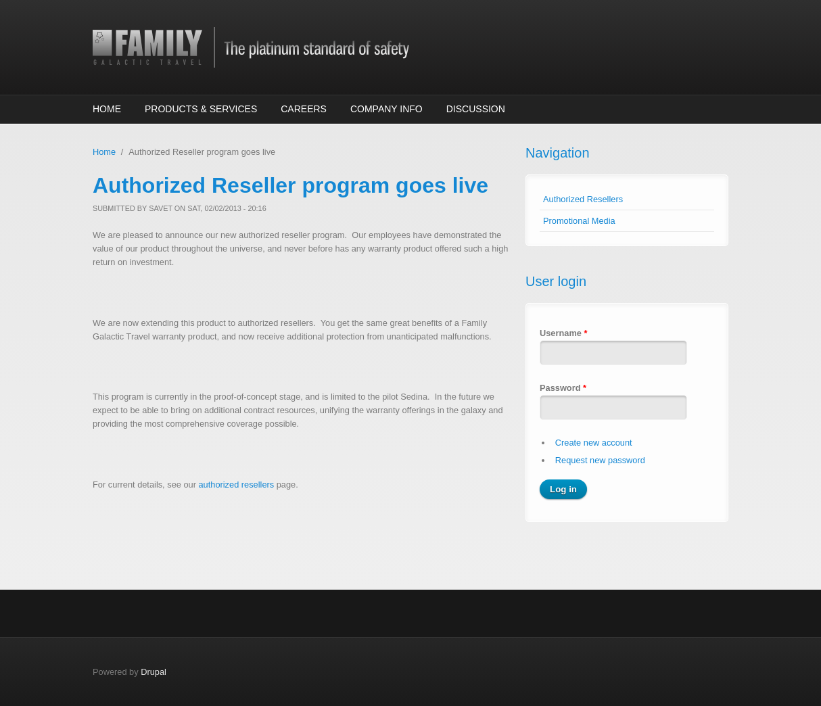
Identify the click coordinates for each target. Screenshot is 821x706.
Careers (304, 108)
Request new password (600, 460)
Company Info (386, 108)
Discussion (475, 108)
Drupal (153, 672)
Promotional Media (579, 221)
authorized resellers (236, 484)
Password (563, 388)
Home (107, 108)
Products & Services (201, 108)
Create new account (593, 443)
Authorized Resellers (583, 199)
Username (563, 333)
